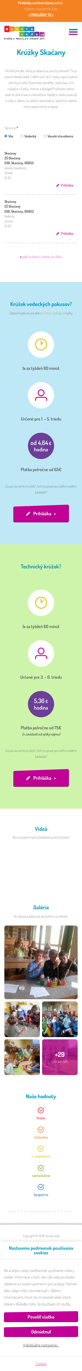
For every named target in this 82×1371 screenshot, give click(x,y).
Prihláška (67, 185)
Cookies (41, 1363)
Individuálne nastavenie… (41, 1345)
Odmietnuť (41, 1332)
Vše (8, 136)
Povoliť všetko (41, 1317)
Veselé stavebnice (58, 136)
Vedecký (28, 136)
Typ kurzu (10, 128)
